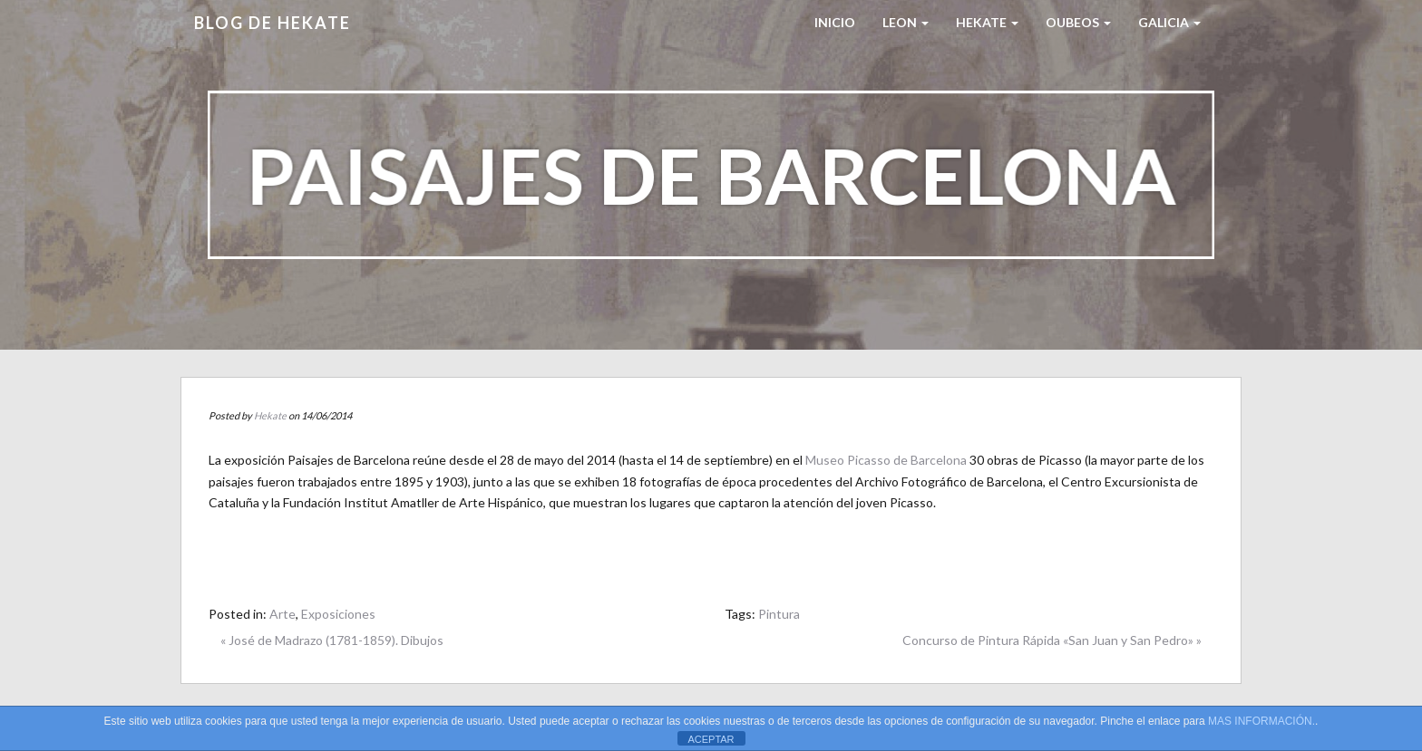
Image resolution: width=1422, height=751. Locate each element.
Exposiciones (338, 613)
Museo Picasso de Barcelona (886, 459)
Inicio (834, 22)
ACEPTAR (710, 739)
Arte (282, 613)
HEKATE (987, 22)
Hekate (270, 415)
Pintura (779, 613)
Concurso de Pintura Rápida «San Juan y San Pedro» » (1052, 640)
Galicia (1169, 22)
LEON (905, 22)
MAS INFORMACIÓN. (1261, 721)
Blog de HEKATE (272, 23)
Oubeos (1078, 22)
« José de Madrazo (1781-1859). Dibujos (331, 640)
